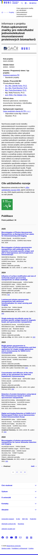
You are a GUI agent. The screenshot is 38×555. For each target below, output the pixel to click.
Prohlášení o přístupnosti (19, 548)
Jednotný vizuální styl (8, 529)
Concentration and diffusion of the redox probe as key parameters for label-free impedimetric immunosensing (17, 374)
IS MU (18, 519)
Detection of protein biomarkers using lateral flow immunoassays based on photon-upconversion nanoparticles (19, 396)
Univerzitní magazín (8, 519)
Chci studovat (7, 485)
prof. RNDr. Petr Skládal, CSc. (16, 95)
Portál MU (33, 519)
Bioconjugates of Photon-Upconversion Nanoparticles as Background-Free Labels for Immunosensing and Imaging (18, 234)
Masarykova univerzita (13, 546)
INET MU (25, 519)
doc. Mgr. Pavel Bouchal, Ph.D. (16, 88)
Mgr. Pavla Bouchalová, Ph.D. (16, 90)
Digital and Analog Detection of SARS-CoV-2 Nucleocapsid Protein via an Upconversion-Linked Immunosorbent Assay (19, 415)
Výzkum (5, 491)
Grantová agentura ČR (11, 75)
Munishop (21, 524)
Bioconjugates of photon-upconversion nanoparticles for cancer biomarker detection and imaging (19, 442)
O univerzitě (6, 497)
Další (33, 466)
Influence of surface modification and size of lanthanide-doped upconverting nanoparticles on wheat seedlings (19, 278)
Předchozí (6, 466)
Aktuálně (5, 510)
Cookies (31, 548)
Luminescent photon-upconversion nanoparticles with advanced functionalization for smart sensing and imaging (17, 302)
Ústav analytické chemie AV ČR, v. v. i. (17, 111)
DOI (32, 267)
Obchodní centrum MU (9, 524)
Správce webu (6, 548)
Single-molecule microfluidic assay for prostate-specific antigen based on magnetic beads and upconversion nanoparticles (19, 320)
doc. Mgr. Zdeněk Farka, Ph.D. (16, 86)
